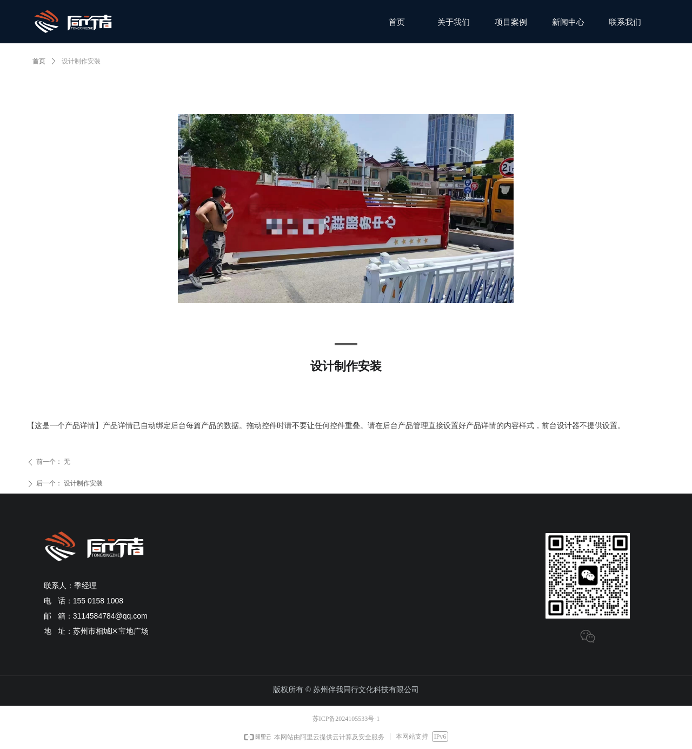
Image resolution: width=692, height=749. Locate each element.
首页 (38, 61)
